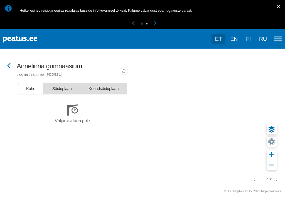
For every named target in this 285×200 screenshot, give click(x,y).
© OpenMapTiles (234, 191)
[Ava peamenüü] (278, 39)
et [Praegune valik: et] (218, 39)
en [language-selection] (234, 39)
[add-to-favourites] (124, 71)
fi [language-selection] (248, 39)
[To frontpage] (32, 39)
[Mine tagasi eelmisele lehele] (9, 66)
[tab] (30, 88)
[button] (133, 23)
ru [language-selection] (263, 39)
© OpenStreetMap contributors (263, 191)
